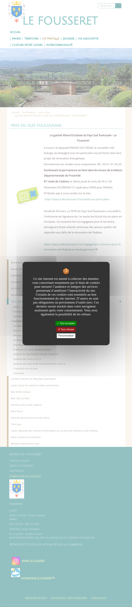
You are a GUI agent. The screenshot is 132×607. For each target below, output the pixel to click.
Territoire (31, 38)
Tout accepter (66, 323)
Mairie (16, 38)
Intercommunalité (59, 45)
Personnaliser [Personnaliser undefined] (66, 335)
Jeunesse (68, 38)
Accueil (15, 32)
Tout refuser (66, 329)
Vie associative (88, 38)
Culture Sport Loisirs (27, 45)
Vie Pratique (50, 38)
